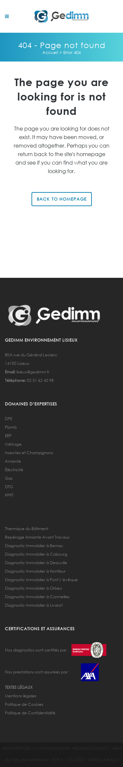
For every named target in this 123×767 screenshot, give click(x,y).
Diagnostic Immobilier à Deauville (36, 562)
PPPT (9, 495)
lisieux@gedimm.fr (33, 372)
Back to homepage (62, 199)
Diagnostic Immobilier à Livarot (34, 605)
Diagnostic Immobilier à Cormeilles (37, 596)
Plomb (11, 427)
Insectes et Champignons (29, 452)
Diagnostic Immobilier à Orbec (33, 588)
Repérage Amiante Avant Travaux (37, 537)
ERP (8, 435)
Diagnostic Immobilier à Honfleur (35, 571)
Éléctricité (14, 470)
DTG (9, 487)
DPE (8, 418)
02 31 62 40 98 (40, 380)
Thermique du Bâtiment (26, 528)
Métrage (13, 444)
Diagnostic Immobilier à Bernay (34, 545)
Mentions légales (20, 696)
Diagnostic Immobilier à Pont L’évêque (41, 579)
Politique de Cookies (24, 704)
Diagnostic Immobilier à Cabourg (36, 554)
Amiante (13, 461)
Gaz (8, 478)
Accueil (50, 52)
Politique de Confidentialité (30, 713)
